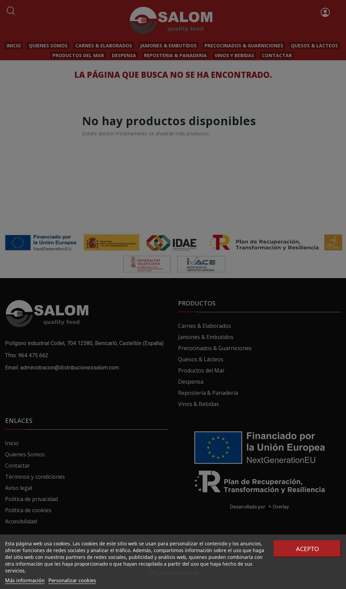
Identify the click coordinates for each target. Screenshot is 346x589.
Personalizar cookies (72, 580)
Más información (25, 580)
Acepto (307, 549)
